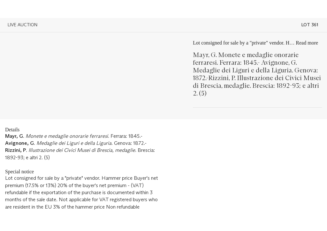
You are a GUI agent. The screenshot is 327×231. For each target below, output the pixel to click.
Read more (307, 42)
